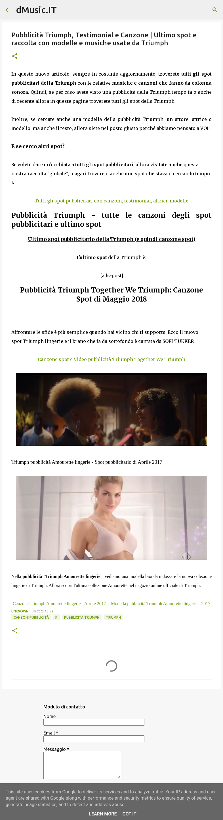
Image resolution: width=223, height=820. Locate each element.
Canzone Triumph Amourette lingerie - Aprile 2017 (59, 603)
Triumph (113, 617)
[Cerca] (215, 10)
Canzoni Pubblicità (31, 617)
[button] (14, 56)
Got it (129, 814)
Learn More (103, 814)
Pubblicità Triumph (81, 617)
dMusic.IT (36, 10)
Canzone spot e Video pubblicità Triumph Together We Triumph (111, 359)
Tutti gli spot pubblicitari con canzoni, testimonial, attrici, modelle (111, 201)
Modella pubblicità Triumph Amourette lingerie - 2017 (160, 603)
